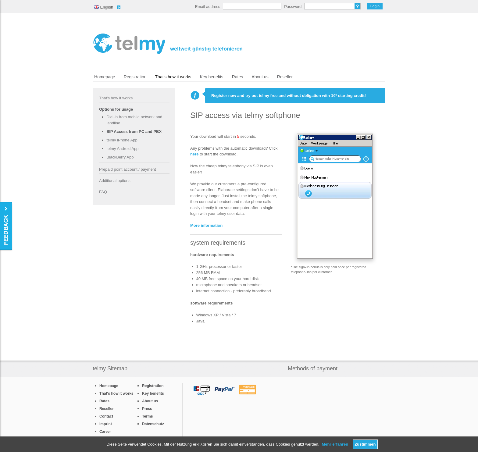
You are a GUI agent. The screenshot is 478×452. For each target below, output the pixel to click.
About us (259, 76)
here (194, 154)
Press (147, 409)
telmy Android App (123, 148)
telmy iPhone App (122, 140)
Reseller (285, 76)
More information (206, 225)
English (103, 7)
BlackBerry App (120, 157)
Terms (147, 416)
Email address (207, 6)
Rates (237, 76)
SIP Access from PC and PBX (134, 131)
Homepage (104, 76)
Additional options (114, 180)
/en (168, 43)
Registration (135, 76)
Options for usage (116, 109)
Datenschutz (153, 424)
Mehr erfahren (335, 444)
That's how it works (173, 76)
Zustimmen (365, 444)
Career (105, 431)
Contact (106, 416)
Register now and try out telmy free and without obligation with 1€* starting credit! (288, 95)
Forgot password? (358, 6)
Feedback (6, 226)
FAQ (103, 192)
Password (292, 6)
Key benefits (211, 76)
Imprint (105, 424)
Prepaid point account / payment (127, 169)
